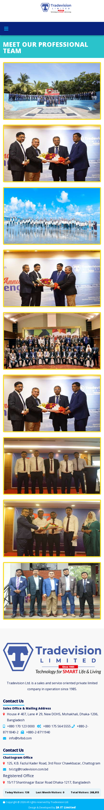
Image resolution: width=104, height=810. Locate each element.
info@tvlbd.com (20, 738)
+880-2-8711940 (35, 732)
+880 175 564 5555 (54, 726)
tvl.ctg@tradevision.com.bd (28, 769)
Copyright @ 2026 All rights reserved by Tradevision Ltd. (36, 802)
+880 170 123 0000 (19, 726)
